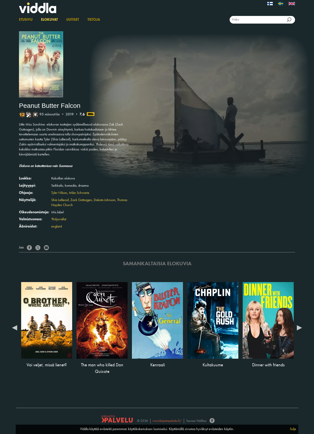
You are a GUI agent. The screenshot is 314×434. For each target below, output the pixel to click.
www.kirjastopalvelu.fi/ (167, 421)
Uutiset (72, 20)
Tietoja (93, 20)
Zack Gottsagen (81, 200)
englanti (56, 226)
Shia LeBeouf (60, 200)
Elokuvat (49, 20)
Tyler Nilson (59, 193)
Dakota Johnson (104, 200)
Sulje (293, 429)
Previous (14, 327)
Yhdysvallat (58, 219)
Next (299, 327)
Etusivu (25, 20)
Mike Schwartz (79, 193)
